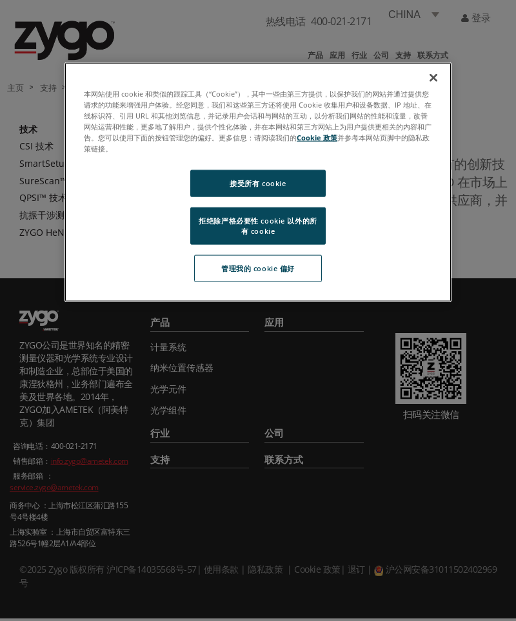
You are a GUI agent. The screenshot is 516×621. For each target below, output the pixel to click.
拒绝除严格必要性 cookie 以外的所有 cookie (258, 226)
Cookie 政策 (317, 137)
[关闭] (433, 77)
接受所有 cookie (258, 183)
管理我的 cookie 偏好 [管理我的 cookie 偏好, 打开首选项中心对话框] (258, 267)
